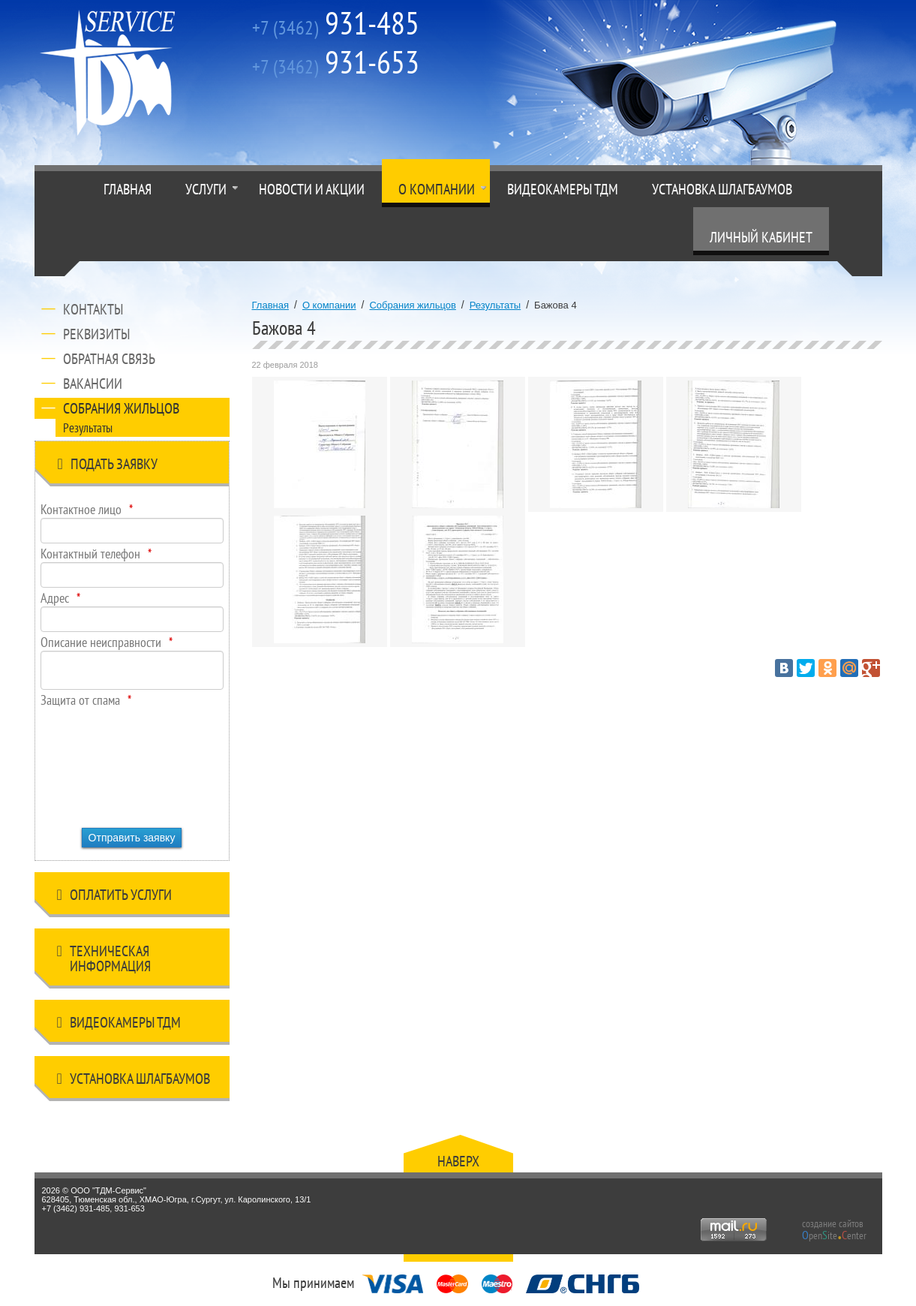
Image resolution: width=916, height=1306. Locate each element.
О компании (436, 189)
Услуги (206, 189)
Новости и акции (312, 189)
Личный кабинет (761, 237)
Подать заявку (108, 466)
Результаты (88, 428)
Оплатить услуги (114, 897)
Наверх (458, 1161)
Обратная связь (109, 359)
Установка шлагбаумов (722, 189)
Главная (128, 189)
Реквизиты (96, 334)
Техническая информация (104, 958)
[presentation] (102, 763)
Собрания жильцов (121, 408)
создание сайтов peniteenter (834, 1229)
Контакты (93, 309)
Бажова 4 (555, 305)
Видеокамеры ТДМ (562, 189)
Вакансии (92, 383)
